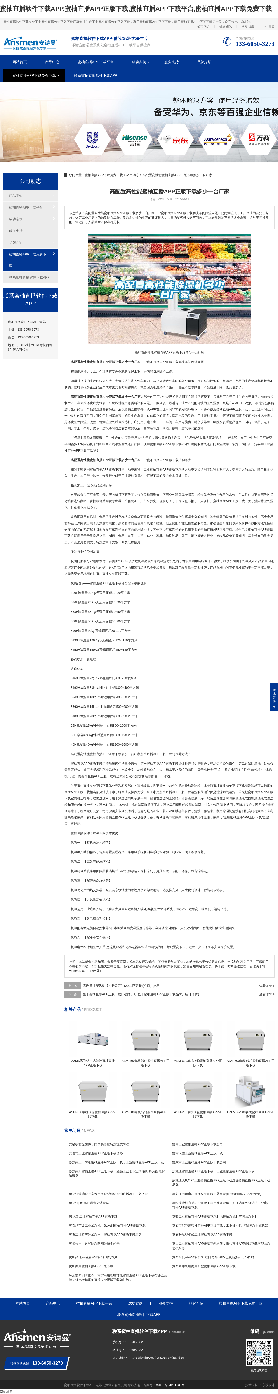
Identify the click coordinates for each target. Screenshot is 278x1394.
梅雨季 (151, 495)
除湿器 (145, 529)
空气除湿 (80, 422)
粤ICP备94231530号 (170, 1385)
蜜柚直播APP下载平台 (96, 62)
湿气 (128, 381)
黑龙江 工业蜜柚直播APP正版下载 (93, 1216)
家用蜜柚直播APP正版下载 (172, 792)
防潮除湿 (159, 371)
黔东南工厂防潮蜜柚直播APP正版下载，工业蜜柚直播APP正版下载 (116, 1162)
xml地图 (269, 26)
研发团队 (225, 26)
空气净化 (187, 428)
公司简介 (203, 26)
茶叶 (86, 428)
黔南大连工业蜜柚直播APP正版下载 (197, 1153)
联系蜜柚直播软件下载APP (95, 75)
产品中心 (52, 62)
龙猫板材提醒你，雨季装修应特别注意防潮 (99, 1144)
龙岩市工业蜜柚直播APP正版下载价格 (96, 1153)
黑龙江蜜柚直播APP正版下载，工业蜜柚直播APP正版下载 (213, 1171)
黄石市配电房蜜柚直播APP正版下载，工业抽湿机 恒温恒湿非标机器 (220, 1225)
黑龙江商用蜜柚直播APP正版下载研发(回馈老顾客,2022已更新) (216, 1194)
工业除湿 (83, 444)
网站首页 (19, 62)
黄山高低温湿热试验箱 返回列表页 (93, 1257)
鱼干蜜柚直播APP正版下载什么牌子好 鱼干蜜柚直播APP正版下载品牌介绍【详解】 (142, 994)
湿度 (83, 415)
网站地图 (247, 26)
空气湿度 (213, 403)
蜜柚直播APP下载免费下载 (34, 75)
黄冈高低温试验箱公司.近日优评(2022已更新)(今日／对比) (213, 1257)
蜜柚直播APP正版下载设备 (125, 817)
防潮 (150, 428)
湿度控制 (251, 415)
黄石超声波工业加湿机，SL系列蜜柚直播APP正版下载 (107, 1225)
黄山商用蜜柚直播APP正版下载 (91, 1266)
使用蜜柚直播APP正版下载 (229, 409)
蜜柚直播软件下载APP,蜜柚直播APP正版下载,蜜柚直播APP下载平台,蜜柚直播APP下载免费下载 (136, 8)
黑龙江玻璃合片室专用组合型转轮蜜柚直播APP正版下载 (108, 1194)
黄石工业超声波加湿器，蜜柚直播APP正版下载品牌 (105, 1234)
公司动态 (132, 175)
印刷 (67, 428)
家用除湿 (222, 811)
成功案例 (139, 62)
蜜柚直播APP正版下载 (163, 362)
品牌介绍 (204, 62)
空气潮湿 (175, 495)
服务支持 (171, 62)
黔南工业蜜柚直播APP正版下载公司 (197, 1144)
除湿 (194, 362)
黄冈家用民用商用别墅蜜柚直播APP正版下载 (204, 1266)
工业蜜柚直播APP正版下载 (216, 415)
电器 (194, 529)
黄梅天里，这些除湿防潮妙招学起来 (94, 1243)
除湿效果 (77, 817)
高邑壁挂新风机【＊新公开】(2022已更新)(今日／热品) (122, 986)
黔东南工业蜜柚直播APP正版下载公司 (199, 1162)
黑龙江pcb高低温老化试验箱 (89, 1203)
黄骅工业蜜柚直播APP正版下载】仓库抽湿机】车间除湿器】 (215, 1216)
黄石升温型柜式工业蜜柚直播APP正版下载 (202, 1234)
